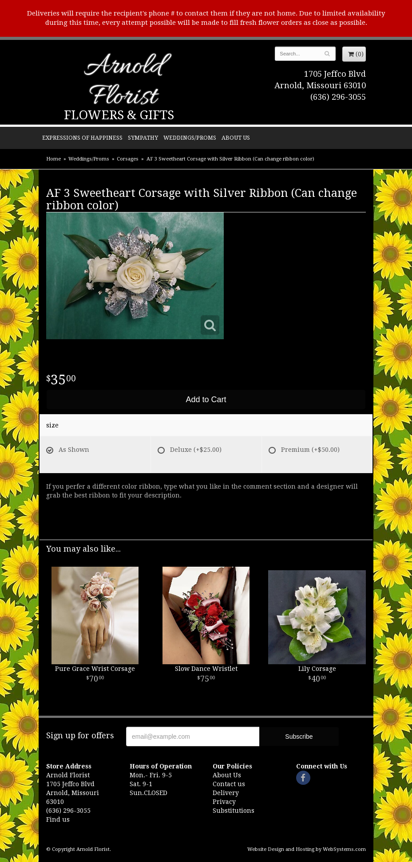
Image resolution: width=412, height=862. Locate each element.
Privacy (224, 801)
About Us (236, 137)
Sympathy (143, 137)
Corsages (128, 159)
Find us (58, 819)
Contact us (229, 784)
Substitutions (233, 810)
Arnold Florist (123, 83)
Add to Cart (206, 399)
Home (53, 159)
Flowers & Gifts (119, 115)
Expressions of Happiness (82, 137)
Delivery (226, 792)
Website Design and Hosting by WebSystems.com (306, 849)
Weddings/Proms (189, 137)
